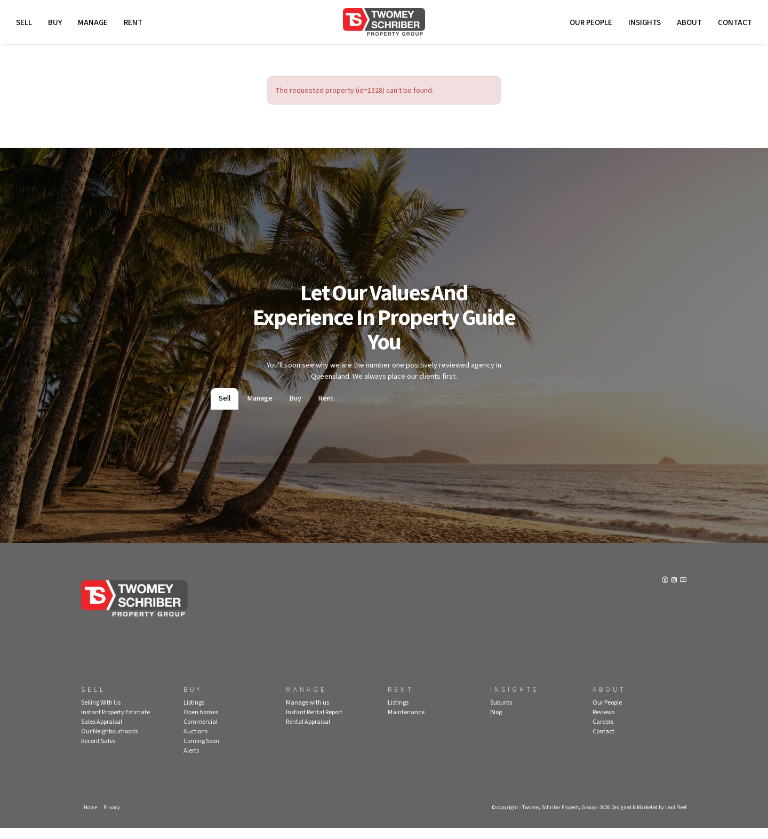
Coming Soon (201, 751)
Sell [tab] (224, 408)
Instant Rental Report (314, 722)
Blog (496, 722)
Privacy (113, 818)
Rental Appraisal (308, 732)
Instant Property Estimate (115, 722)
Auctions (195, 741)
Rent (135, 25)
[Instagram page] (673, 591)
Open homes (200, 722)
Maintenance (406, 722)
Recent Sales (98, 751)
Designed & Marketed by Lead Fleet (645, 818)
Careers (603, 732)
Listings (193, 712)
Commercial (200, 732)
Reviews (603, 722)
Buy (58, 25)
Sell (27, 25)
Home (91, 818)
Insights (642, 25)
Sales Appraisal (101, 732)
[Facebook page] (663, 591)
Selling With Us (101, 712)
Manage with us (307, 712)
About (686, 25)
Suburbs (501, 712)
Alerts (191, 760)
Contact (732, 25)
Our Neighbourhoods (109, 741)
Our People (588, 25)
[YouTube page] (682, 591)
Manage (95, 25)
